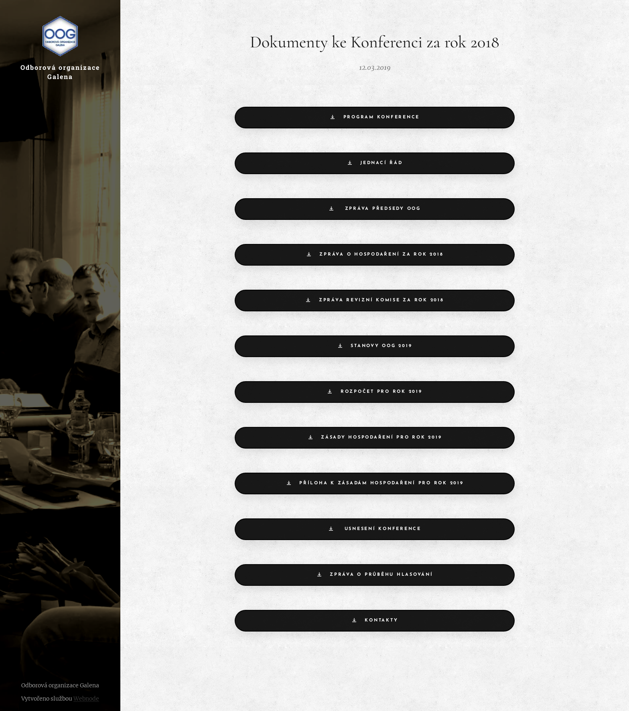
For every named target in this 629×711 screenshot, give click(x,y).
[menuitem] (60, 355)
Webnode (86, 698)
